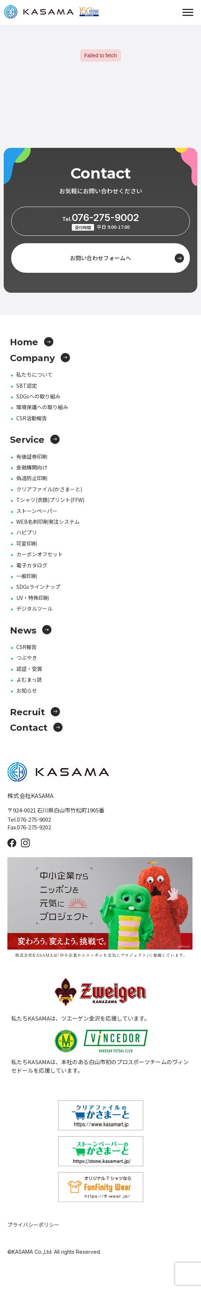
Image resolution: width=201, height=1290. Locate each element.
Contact (36, 727)
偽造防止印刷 (31, 478)
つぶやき (26, 657)
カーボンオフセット (39, 554)
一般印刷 (26, 576)
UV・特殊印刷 (32, 597)
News (30, 630)
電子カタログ (31, 565)
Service (35, 439)
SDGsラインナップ (38, 586)
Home (31, 342)
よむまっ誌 (29, 679)
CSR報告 (26, 647)
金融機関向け (31, 467)
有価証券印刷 (31, 456)
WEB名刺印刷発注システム (48, 521)
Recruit (35, 712)
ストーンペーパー (36, 511)
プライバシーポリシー (33, 1224)
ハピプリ (26, 532)
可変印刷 (26, 543)
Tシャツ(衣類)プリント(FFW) (50, 499)
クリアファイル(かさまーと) (49, 489)
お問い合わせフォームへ (127, 258)
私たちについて (34, 374)
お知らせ (26, 690)
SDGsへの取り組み (38, 396)
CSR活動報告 (31, 418)
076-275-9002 (100, 217)
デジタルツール (34, 608)
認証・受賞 (29, 668)
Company (40, 358)
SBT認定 (26, 385)
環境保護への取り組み (42, 407)
